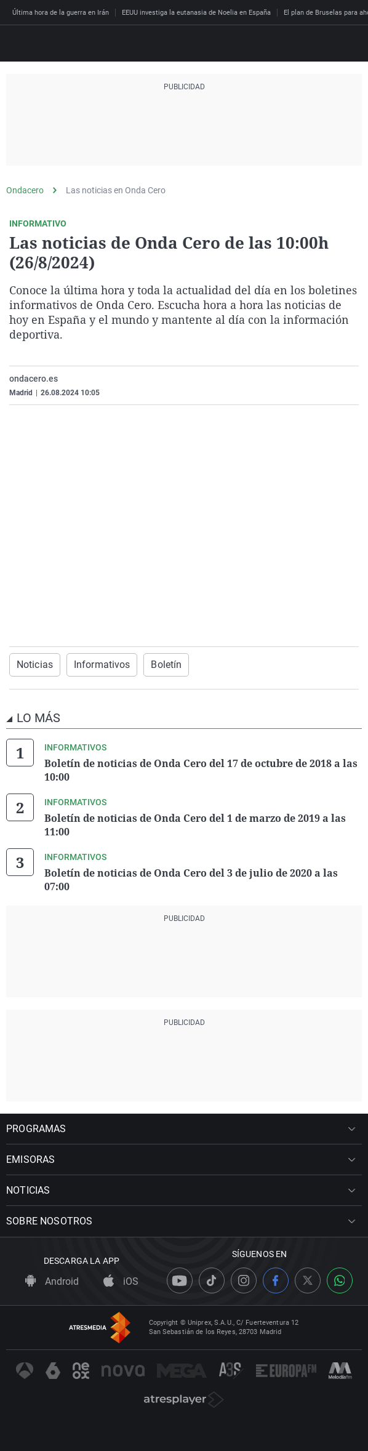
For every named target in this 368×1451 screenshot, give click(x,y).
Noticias (35, 664)
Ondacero (25, 190)
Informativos (102, 664)
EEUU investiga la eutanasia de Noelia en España (196, 12)
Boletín (166, 664)
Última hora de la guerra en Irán (60, 12)
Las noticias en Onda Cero (116, 190)
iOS (120, 1281)
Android (52, 1281)
